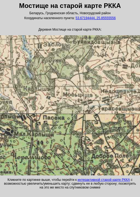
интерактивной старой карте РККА (104, 180)
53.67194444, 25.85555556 (95, 18)
